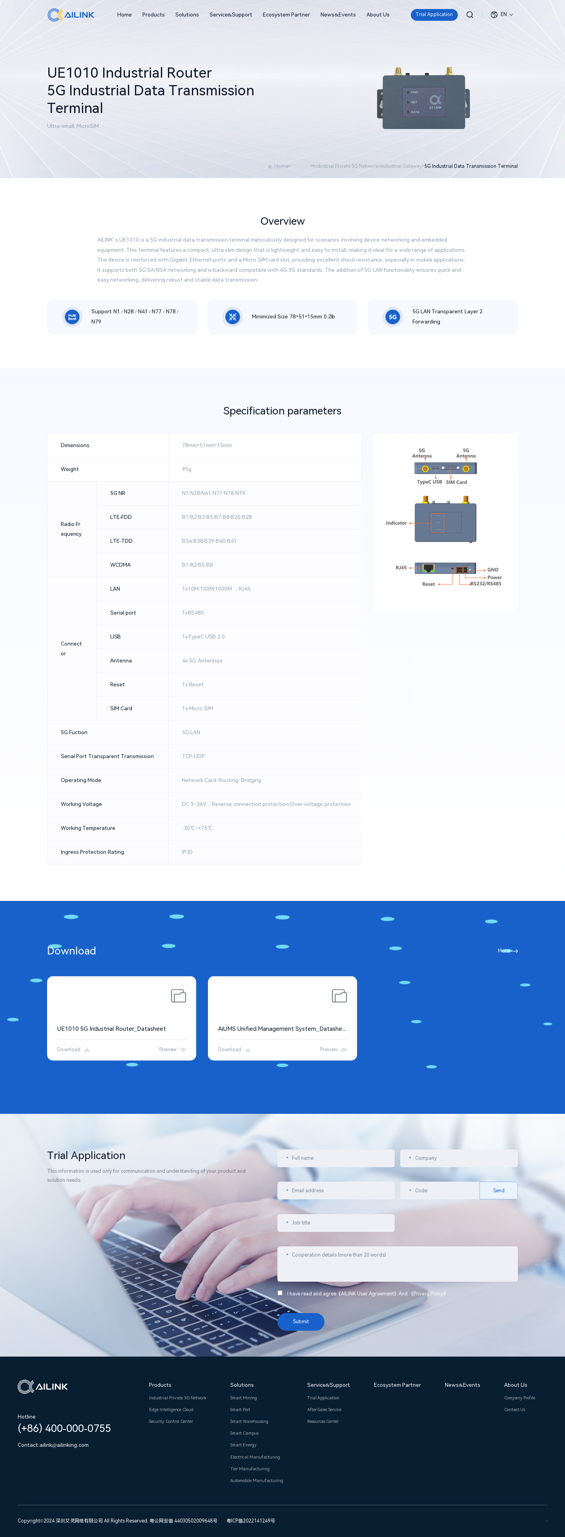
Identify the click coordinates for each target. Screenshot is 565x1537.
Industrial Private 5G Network (345, 166)
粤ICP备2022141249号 (250, 1521)
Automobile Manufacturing (256, 1480)
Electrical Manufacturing (255, 1457)
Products (153, 14)
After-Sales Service (324, 1409)
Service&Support (231, 14)
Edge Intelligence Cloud (171, 1409)
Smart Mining (243, 1398)
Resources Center (323, 1421)
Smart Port (240, 1409)
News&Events (338, 14)
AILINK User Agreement (367, 1441)
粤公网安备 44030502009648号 (183, 1521)
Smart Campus (244, 1433)
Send (499, 1338)
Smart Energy (243, 1445)
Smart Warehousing (249, 1421)
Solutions (187, 14)
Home (124, 14)
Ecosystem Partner (286, 14)
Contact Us (514, 1409)
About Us (378, 14)
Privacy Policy (428, 1441)
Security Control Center (171, 1421)
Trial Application (434, 14)
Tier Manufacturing (250, 1469)
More (504, 960)
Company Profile (520, 1398)
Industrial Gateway (401, 166)
